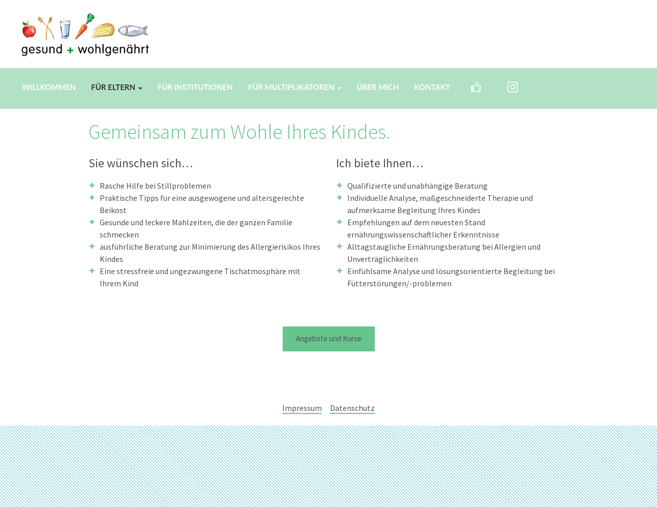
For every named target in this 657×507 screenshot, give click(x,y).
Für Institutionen (195, 87)
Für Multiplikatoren (295, 87)
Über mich (377, 87)
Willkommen (49, 87)
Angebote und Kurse (329, 338)
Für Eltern (116, 87)
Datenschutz (352, 408)
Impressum (302, 408)
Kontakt (432, 87)
